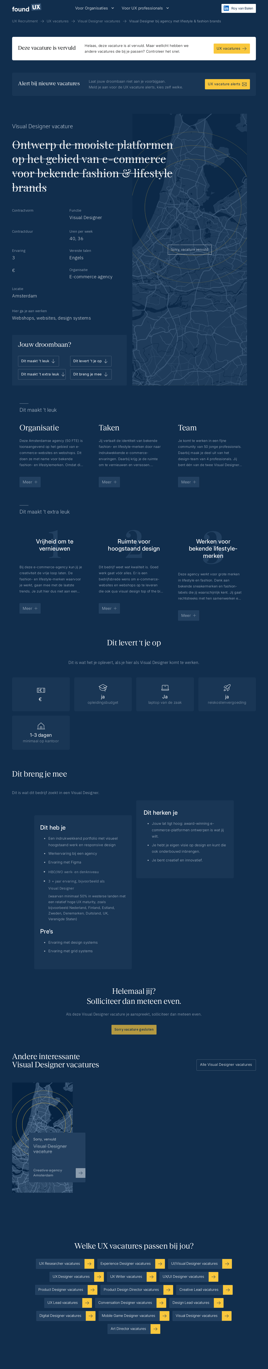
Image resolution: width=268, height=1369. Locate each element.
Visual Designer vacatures (99, 21)
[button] (94, 8)
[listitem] (48, 1132)
